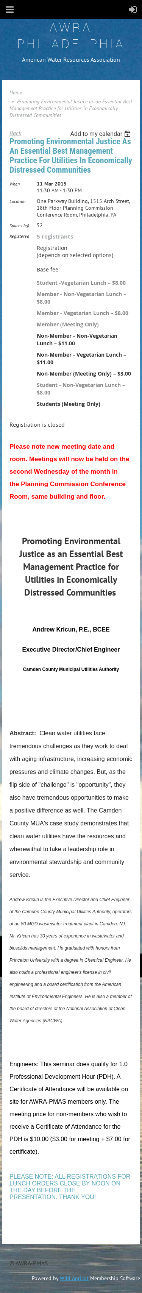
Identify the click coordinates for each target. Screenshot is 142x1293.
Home (15, 92)
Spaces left (19, 225)
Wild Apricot (74, 1278)
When (14, 184)
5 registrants (55, 236)
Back (15, 133)
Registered (19, 236)
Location (17, 201)
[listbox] (101, 134)
